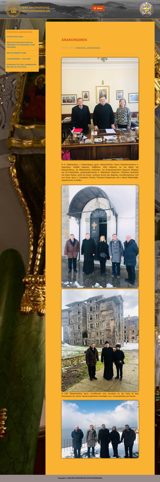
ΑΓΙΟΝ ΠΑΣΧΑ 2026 (15, 37)
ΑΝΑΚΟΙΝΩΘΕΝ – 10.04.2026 (19, 59)
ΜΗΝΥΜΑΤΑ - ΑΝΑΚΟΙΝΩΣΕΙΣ (88, 48)
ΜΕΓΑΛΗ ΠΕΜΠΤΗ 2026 (16, 53)
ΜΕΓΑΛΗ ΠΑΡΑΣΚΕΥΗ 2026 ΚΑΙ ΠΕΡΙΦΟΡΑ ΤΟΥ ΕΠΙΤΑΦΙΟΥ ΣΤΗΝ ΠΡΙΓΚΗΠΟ (21, 44)
